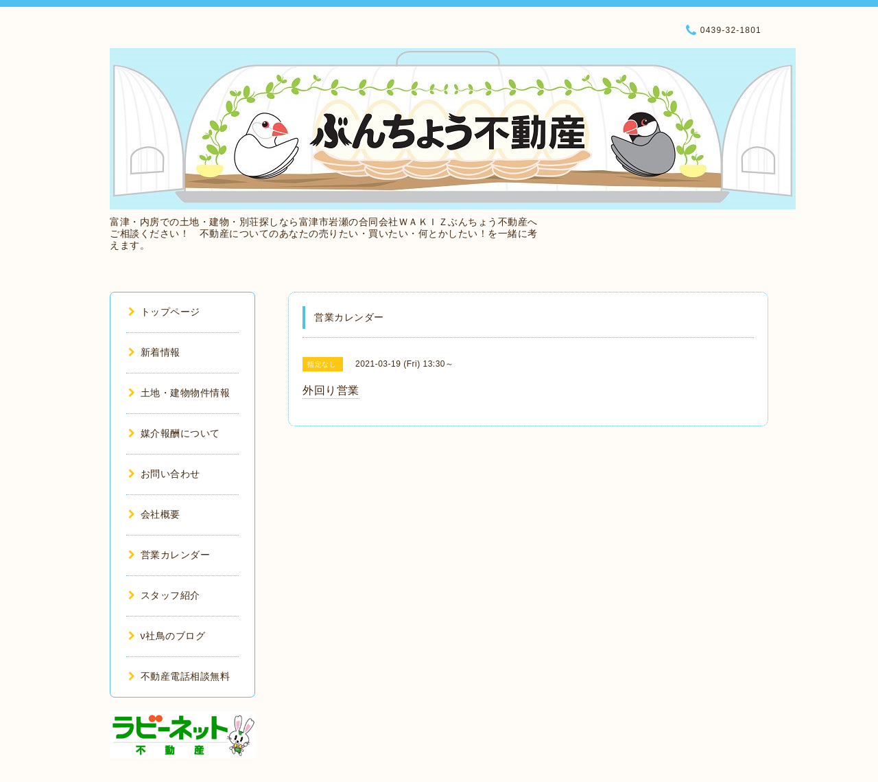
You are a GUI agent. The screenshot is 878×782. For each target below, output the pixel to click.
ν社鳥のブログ (166, 635)
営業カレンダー (169, 554)
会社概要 (154, 514)
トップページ (164, 311)
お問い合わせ (164, 473)
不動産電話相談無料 (179, 676)
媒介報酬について (174, 433)
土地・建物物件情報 (179, 392)
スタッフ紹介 (164, 595)
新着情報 (154, 352)
